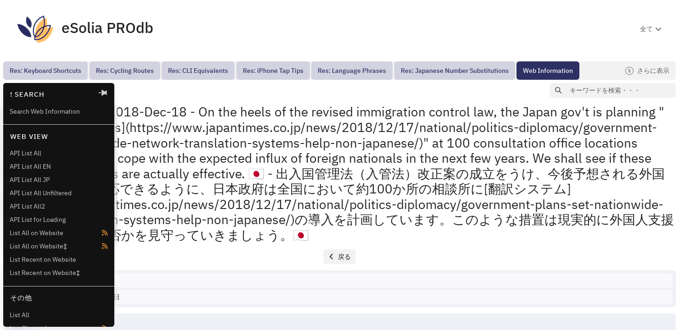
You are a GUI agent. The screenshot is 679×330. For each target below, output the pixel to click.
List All (19, 315)
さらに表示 (647, 70)
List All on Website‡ (38, 246)
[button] (134, 90)
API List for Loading (38, 219)
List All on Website (36, 233)
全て (646, 29)
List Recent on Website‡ (45, 273)
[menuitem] (45, 70)
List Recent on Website (43, 259)
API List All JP (30, 180)
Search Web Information (45, 111)
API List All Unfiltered (41, 193)
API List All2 (27, 206)
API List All (25, 153)
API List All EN (30, 166)
